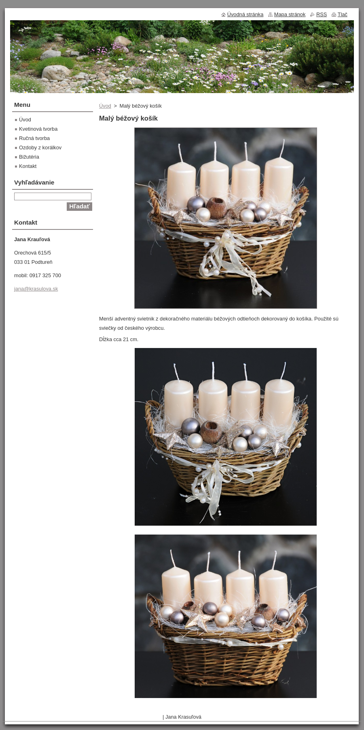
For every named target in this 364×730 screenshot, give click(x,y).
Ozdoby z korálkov (40, 147)
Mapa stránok (290, 14)
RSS (321, 14)
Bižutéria (29, 157)
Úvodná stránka (245, 14)
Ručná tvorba (34, 138)
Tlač (342, 14)
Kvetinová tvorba (38, 129)
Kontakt (27, 166)
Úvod (105, 106)
